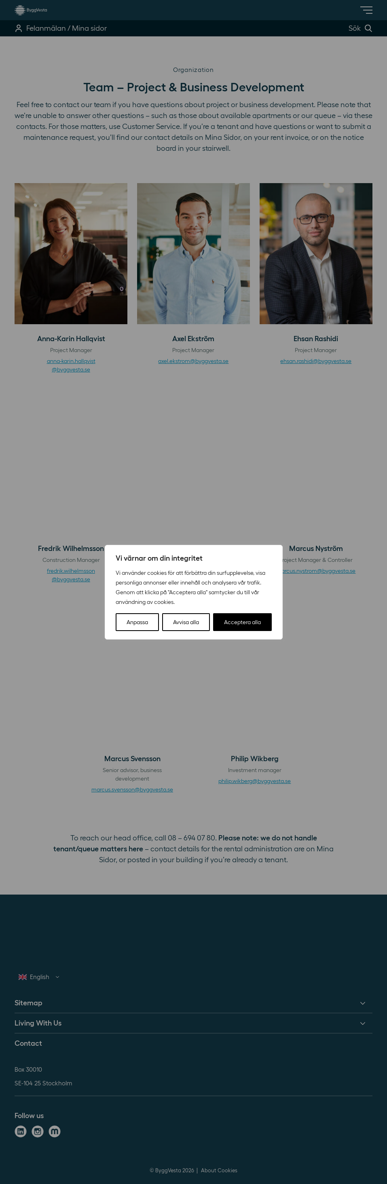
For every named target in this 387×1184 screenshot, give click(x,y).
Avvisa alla (186, 622)
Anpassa (137, 622)
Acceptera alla (242, 622)
